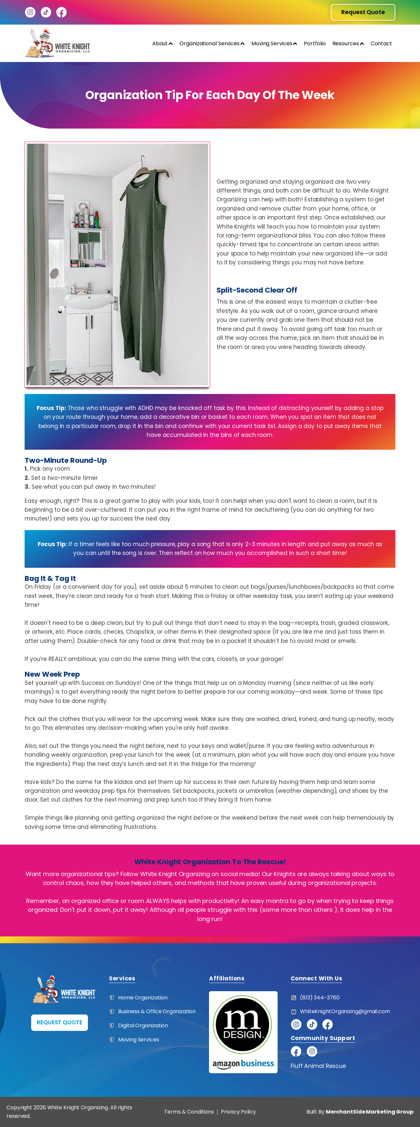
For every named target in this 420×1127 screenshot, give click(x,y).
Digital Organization (143, 1025)
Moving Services (274, 43)
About (162, 43)
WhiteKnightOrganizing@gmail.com (345, 1011)
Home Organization (142, 997)
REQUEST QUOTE (59, 1022)
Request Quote (363, 12)
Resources (348, 43)
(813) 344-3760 (320, 997)
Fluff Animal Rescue (318, 1066)
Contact (381, 43)
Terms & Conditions (189, 1112)
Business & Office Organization (157, 1011)
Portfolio (315, 43)
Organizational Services (212, 43)
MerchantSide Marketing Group (369, 1112)
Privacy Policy (238, 1112)
